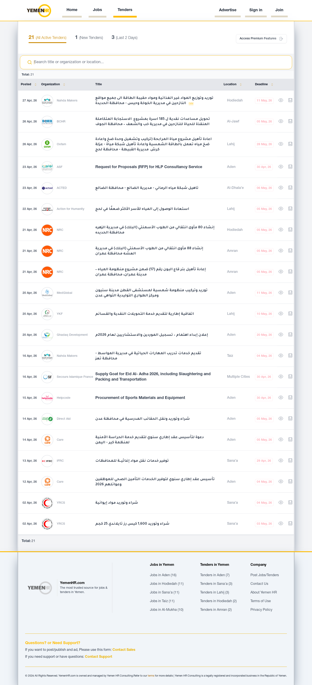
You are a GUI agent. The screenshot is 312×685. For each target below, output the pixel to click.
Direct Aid (64, 419)
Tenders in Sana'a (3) (216, 584)
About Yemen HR (263, 593)
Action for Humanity (70, 209)
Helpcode (63, 398)
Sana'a (232, 461)
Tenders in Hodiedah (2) (218, 601)
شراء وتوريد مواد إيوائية (116, 503)
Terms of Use (260, 601)
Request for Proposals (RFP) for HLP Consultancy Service (148, 167)
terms (151, 676)
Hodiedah (235, 101)
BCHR (61, 121)
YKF (60, 314)
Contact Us (259, 584)
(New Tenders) (89, 38)
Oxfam (61, 144)
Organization (54, 84)
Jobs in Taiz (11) (162, 601)
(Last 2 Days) (124, 38)
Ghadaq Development (72, 335)
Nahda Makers (67, 100)
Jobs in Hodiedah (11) (167, 584)
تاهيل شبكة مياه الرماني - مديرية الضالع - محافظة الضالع (146, 188)
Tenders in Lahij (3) (214, 593)
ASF (59, 167)
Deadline (265, 84)
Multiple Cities (238, 377)
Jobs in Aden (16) (163, 575)
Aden (231, 167)
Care (60, 440)
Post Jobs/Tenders (264, 575)
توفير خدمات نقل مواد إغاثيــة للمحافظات (132, 461)
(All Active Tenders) (47, 38)
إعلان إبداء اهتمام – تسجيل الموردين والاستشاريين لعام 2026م (151, 335)
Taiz (230, 356)
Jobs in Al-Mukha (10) (166, 610)
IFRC (60, 461)
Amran (232, 251)
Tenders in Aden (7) (214, 575)
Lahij (231, 144)
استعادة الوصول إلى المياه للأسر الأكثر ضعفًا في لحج (142, 209)
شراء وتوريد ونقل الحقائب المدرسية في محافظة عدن (142, 419)
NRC (60, 230)
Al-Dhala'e (235, 188)
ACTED (62, 188)
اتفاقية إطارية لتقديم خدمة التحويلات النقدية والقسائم (144, 314)
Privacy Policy (261, 610)
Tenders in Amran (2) (216, 610)
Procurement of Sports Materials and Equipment (140, 398)
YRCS (61, 503)
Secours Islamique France (75, 377)
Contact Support (98, 657)
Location (233, 84)
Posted (29, 84)
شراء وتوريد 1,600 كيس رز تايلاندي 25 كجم (132, 524)
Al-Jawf (233, 122)
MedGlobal (64, 293)
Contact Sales (123, 650)
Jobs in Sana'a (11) (164, 593)
